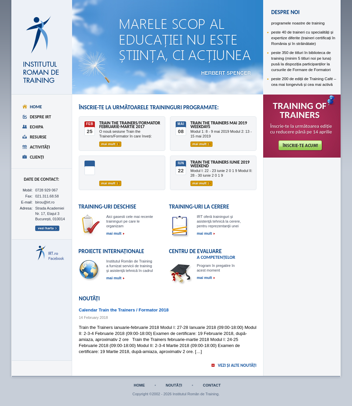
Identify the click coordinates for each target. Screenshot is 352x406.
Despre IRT (40, 116)
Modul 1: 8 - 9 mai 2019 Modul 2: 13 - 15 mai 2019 (221, 133)
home (139, 385)
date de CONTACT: (41, 179)
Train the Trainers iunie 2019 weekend (219, 164)
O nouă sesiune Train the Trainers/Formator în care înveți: (125, 133)
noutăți (174, 385)
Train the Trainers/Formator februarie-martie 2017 (129, 125)
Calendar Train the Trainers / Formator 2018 (124, 309)
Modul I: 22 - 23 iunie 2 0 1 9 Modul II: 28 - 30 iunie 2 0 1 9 (221, 173)
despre (109, 22)
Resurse (38, 136)
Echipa (36, 126)
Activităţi (40, 147)
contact (212, 385)
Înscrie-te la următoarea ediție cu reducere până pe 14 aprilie (301, 129)
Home (36, 106)
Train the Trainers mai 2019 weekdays (218, 125)
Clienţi (37, 157)
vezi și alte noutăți (237, 365)
